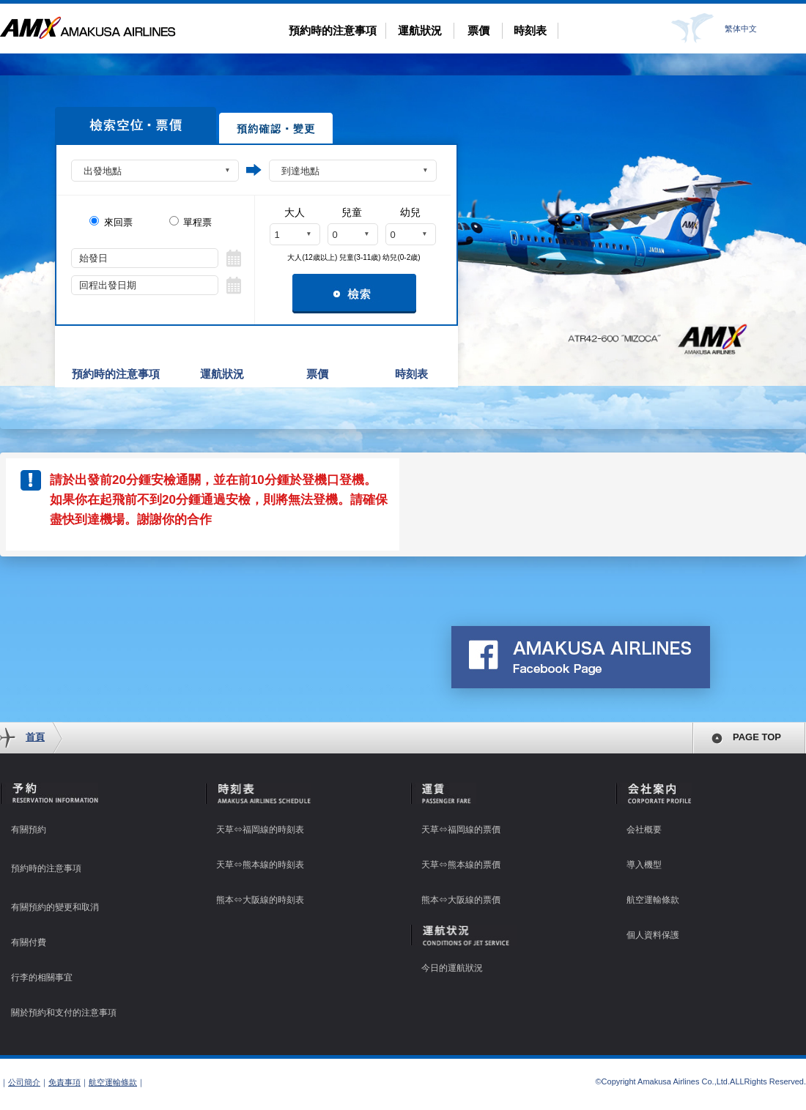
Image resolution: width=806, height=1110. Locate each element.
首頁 (35, 736)
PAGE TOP (757, 736)
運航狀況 (420, 30)
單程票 (190, 222)
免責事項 (64, 1082)
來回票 (111, 222)
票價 (478, 30)
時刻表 (530, 30)
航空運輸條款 (113, 1082)
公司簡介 (24, 1082)
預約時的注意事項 (333, 30)
